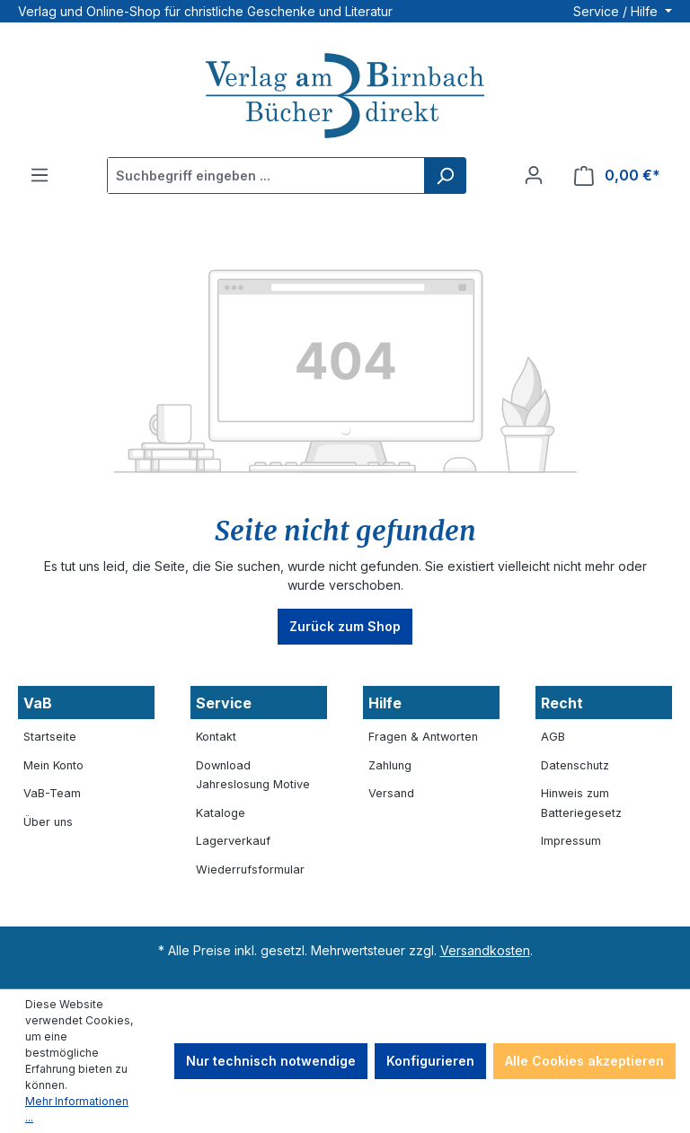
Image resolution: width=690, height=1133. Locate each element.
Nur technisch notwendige (271, 1060)
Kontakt (216, 736)
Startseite (49, 736)
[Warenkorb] (617, 175)
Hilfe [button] (385, 703)
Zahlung (389, 765)
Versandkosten (485, 950)
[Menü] (39, 175)
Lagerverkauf (233, 841)
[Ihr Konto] (533, 175)
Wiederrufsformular (250, 869)
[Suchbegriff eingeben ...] (266, 175)
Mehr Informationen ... (76, 1109)
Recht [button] (562, 703)
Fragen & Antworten (423, 736)
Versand (391, 793)
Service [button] (224, 703)
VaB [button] (37, 703)
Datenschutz (575, 765)
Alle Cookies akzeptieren (584, 1060)
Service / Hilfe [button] (617, 11)
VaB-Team (52, 793)
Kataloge (220, 813)
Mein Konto (53, 765)
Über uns (48, 822)
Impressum (571, 841)
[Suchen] (444, 175)
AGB (553, 736)
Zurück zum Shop (345, 626)
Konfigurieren (430, 1060)
